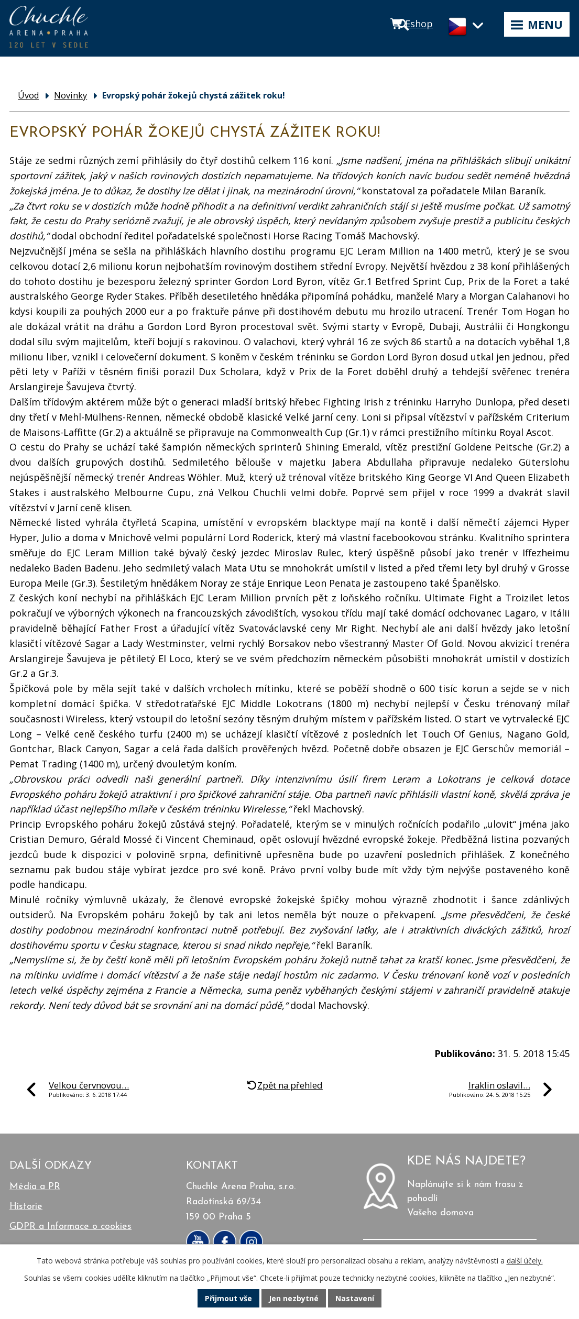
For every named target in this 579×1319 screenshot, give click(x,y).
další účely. (525, 1261)
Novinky (70, 95)
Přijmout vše (228, 1298)
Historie (25, 1207)
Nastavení (354, 1298)
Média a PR (34, 1187)
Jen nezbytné (294, 1298)
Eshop (419, 23)
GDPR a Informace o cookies (70, 1227)
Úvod (28, 95)
